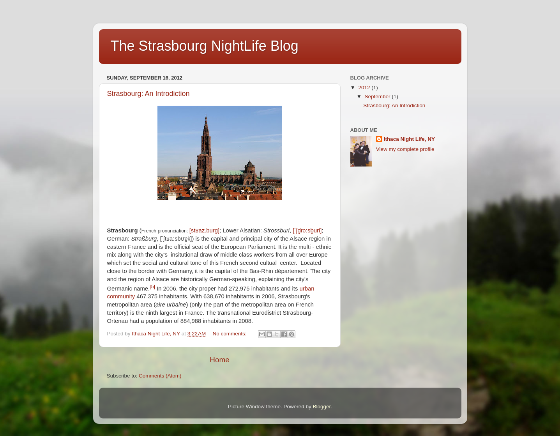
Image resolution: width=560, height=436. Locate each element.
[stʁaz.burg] (204, 230)
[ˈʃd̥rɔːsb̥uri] (307, 230)
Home (219, 360)
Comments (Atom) (160, 376)
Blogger (322, 406)
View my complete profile (405, 149)
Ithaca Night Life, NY (409, 139)
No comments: (230, 334)
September (378, 96)
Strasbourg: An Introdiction (148, 93)
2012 (364, 87)
